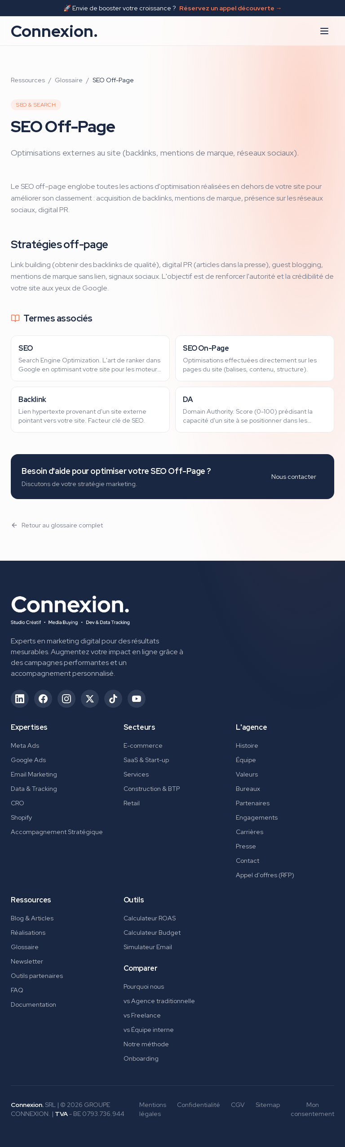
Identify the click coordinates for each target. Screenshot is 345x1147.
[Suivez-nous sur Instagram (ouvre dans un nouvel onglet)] (66, 699)
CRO (17, 803)
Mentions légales (152, 1109)
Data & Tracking (34, 789)
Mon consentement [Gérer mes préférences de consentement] (312, 1109)
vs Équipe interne (149, 1030)
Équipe (246, 760)
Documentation (33, 1004)
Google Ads (28, 760)
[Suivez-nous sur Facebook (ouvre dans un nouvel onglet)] (43, 699)
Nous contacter (293, 477)
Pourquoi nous (144, 986)
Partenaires (253, 803)
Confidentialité (198, 1105)
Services (136, 774)
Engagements (257, 817)
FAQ (17, 990)
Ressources (28, 80)
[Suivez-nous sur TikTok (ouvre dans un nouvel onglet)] (113, 699)
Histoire (247, 745)
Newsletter (27, 961)
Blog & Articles (32, 918)
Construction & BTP (152, 789)
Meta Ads (25, 745)
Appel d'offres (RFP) (265, 875)
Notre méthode (146, 1044)
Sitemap (268, 1105)
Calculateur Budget (152, 932)
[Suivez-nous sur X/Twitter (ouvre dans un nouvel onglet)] (90, 699)
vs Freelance (142, 1015)
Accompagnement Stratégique (57, 832)
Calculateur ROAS (150, 918)
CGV (238, 1105)
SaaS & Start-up (146, 760)
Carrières (249, 832)
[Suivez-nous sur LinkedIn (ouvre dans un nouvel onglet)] (20, 699)
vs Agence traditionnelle (159, 1001)
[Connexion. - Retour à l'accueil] (70, 607)
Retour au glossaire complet (57, 525)
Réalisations (28, 932)
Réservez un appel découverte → (230, 8)
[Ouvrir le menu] (324, 31)
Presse (246, 846)
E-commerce (143, 745)
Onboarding (141, 1058)
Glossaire (69, 80)
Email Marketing (34, 774)
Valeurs (247, 774)
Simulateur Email (148, 947)
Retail (132, 803)
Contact (247, 861)
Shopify (21, 817)
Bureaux (248, 789)
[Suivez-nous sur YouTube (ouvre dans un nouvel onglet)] (137, 699)
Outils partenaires (37, 976)
